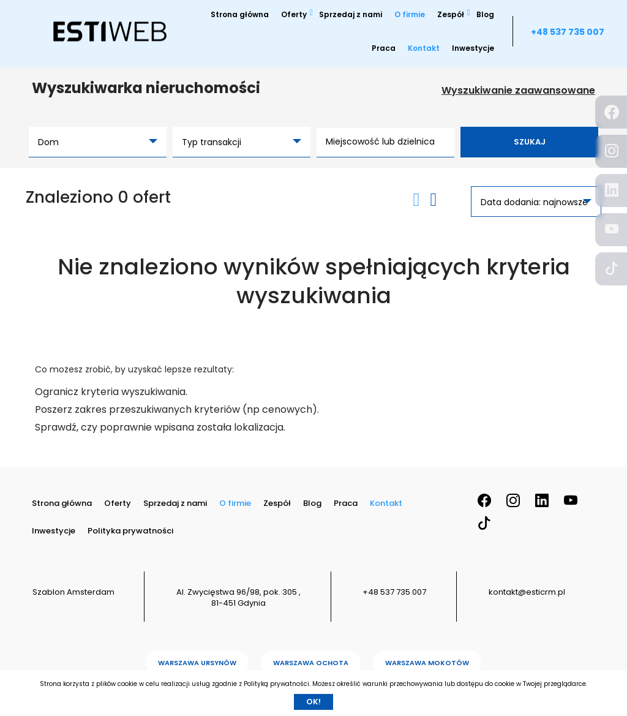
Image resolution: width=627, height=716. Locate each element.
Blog (485, 14)
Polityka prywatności (130, 531)
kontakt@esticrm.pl (527, 592)
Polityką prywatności (276, 683)
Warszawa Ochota (310, 663)
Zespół (450, 14)
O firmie (409, 14)
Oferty (294, 14)
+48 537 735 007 (567, 32)
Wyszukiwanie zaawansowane (518, 90)
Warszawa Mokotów (427, 663)
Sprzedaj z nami (350, 14)
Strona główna (240, 14)
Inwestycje (473, 48)
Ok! (313, 701)
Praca (384, 48)
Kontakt (424, 48)
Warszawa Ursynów (197, 663)
